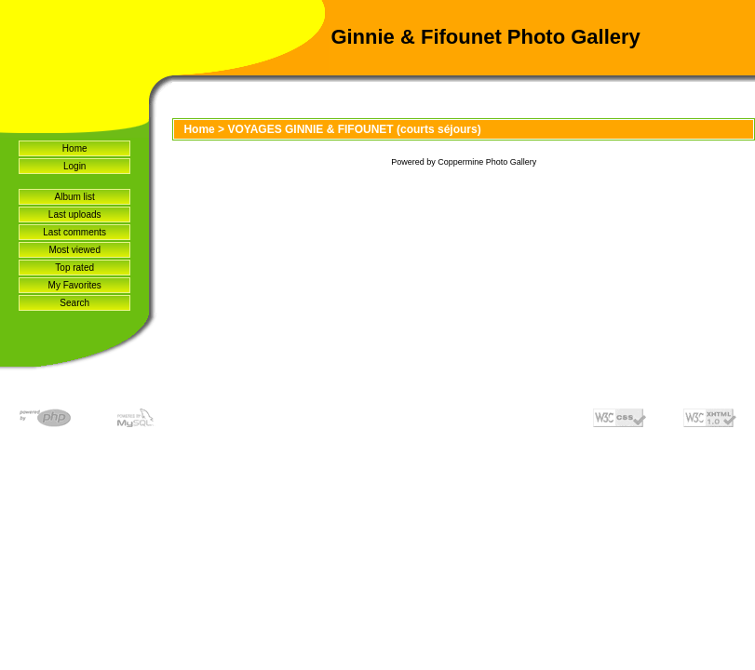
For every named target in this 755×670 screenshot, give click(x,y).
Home (75, 148)
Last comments (74, 232)
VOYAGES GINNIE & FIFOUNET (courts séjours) (353, 129)
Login (74, 166)
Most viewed (74, 250)
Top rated (74, 267)
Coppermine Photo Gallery (487, 162)
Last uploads (74, 214)
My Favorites (74, 285)
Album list (75, 197)
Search (74, 303)
